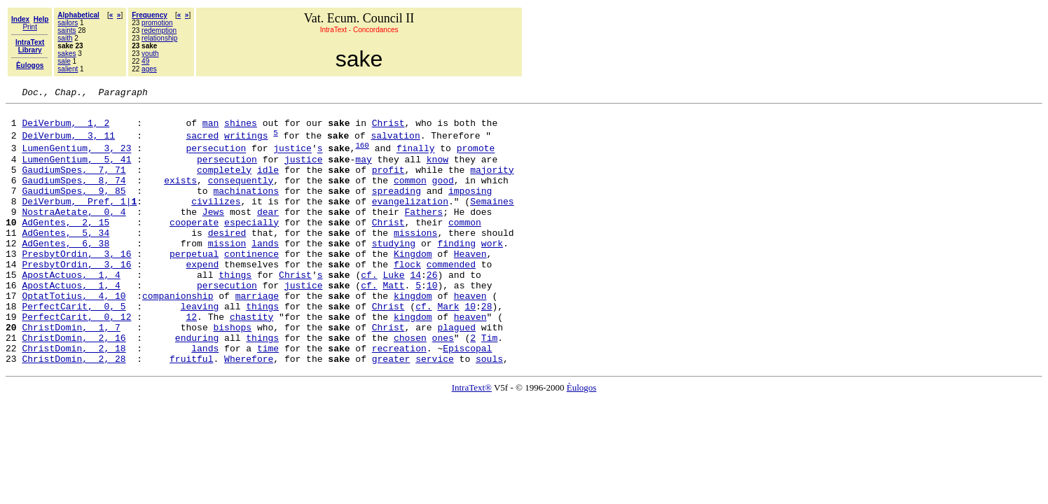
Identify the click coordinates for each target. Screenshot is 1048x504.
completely (224, 184)
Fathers (423, 234)
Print (29, 27)
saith (64, 38)
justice (292, 159)
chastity (251, 360)
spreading (396, 209)
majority (491, 184)
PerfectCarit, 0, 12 (76, 360)
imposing (470, 209)
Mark (448, 348)
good (443, 196)
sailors (67, 23)
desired (227, 259)
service (434, 411)
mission (227, 272)
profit (388, 184)
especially (251, 247)
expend (202, 297)
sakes (66, 53)
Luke (393, 310)
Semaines (491, 222)
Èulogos (582, 440)
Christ (388, 128)
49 (145, 61)
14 (415, 310)
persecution (216, 159)
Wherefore (248, 411)
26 (432, 310)
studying (393, 272)
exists (180, 196)
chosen (410, 385)
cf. (369, 310)
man (210, 128)
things (235, 310)
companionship (177, 335)
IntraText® (472, 440)
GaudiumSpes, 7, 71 (73, 184)
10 (432, 322)
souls (489, 411)
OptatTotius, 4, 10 (73, 335)
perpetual (194, 285)
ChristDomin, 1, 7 (71, 373)
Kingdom (413, 285)
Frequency (149, 15)
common (410, 196)
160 (362, 155)
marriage (257, 335)
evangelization (410, 222)
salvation (395, 143)
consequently (241, 196)
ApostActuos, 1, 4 (71, 310)
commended (451, 297)
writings (246, 143)
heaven (470, 335)
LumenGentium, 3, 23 (76, 159)
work (492, 272)
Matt (393, 322)
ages (149, 69)
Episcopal (467, 398)
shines (240, 128)
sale (63, 61)
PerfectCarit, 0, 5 (73, 348)
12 (191, 360)
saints (66, 30)
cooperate (194, 247)
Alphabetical (78, 15)
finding (456, 272)
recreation (399, 398)
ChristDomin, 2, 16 (73, 385)
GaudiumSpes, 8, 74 (73, 196)
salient (67, 69)
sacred (202, 143)
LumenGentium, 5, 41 (76, 171)
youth (150, 53)
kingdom (413, 335)
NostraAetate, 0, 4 (73, 234)
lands (265, 272)
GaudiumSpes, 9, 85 (73, 209)
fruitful (191, 411)
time (268, 398)
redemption (159, 30)
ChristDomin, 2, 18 (73, 398)
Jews (213, 234)
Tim (489, 385)
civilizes (215, 222)
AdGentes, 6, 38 (65, 272)
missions (415, 259)
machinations (246, 209)
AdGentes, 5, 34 (65, 259)
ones (442, 385)
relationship (159, 38)
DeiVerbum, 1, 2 (65, 128)
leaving (200, 348)
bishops (232, 373)
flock (407, 297)
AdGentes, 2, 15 (65, 247)
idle (268, 184)
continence (251, 285)
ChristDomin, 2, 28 (73, 411)
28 (486, 348)
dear (268, 234)
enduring (197, 385)
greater (391, 411)
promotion (157, 23)
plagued (456, 373)
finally (416, 159)
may (363, 171)
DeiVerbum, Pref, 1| (79, 222)
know (437, 171)
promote (476, 159)
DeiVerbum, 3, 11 (68, 143)
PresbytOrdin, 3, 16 (76, 285)
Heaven (470, 285)
